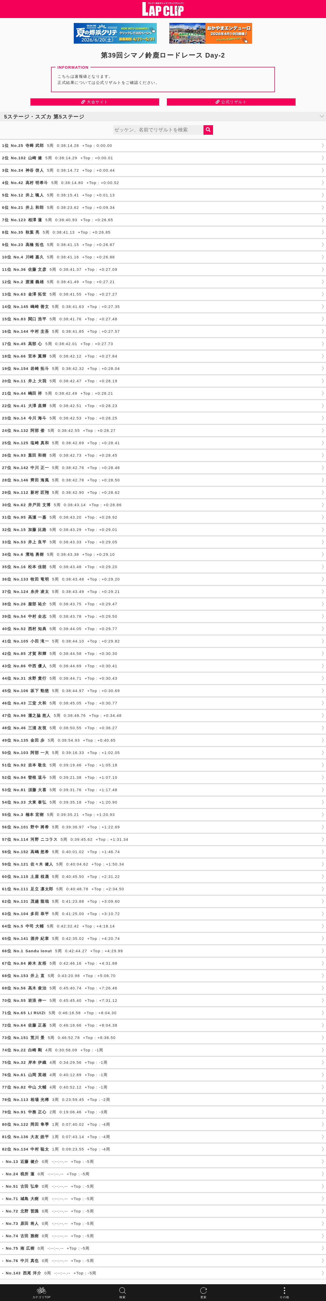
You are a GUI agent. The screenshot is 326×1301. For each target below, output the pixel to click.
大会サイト (94, 102)
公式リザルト (231, 102)
